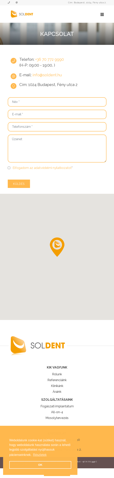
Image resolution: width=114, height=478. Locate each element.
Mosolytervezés (57, 418)
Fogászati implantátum (57, 406)
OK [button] (40, 464)
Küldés (19, 183)
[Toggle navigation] (102, 14)
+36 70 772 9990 (49, 59)
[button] (57, 247)
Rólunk (57, 374)
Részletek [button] (39, 454)
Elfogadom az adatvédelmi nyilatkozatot (42, 168)
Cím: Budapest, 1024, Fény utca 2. (87, 2)
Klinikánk (57, 386)
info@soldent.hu (47, 75)
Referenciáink (57, 380)
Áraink (57, 392)
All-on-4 (57, 412)
